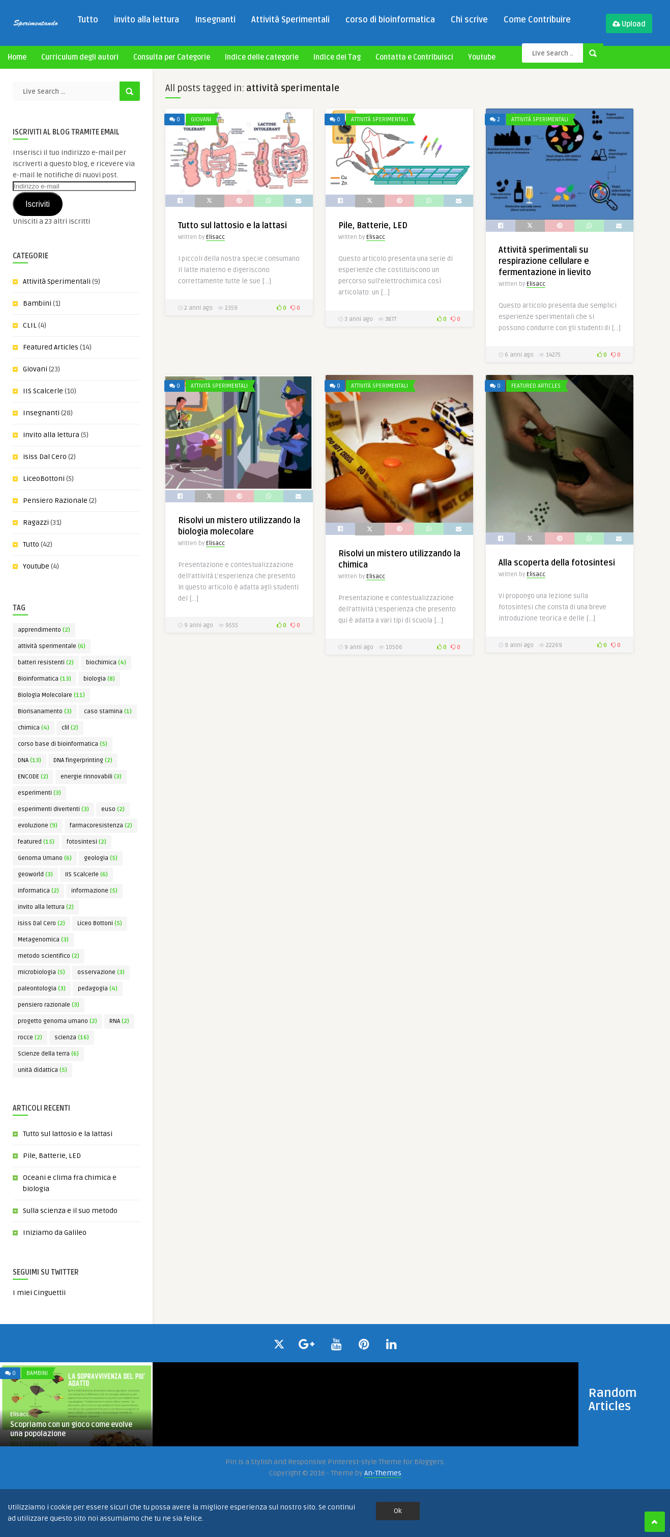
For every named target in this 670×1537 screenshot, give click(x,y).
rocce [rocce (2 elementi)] (30, 1037)
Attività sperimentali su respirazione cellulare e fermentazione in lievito (545, 261)
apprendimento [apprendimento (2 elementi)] (44, 630)
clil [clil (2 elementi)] (70, 728)
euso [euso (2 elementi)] (113, 809)
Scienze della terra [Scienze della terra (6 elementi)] (48, 1054)
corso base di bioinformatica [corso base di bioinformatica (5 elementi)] (62, 744)
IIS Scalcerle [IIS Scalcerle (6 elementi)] (86, 874)
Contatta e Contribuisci (414, 57)
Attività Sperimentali (290, 20)
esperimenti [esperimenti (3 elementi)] (39, 793)
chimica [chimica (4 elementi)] (33, 728)
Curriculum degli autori (80, 57)
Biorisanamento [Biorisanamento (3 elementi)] (45, 711)
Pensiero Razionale (55, 500)
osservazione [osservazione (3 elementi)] (101, 972)
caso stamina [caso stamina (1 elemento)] (108, 711)
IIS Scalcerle (43, 391)
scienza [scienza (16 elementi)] (71, 1037)
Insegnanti (215, 20)
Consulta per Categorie (171, 57)
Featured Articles (50, 347)
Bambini (37, 303)
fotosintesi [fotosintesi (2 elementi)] (86, 842)
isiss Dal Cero (45, 456)
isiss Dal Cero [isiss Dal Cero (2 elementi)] (41, 923)
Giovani (35, 369)
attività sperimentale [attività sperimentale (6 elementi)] (51, 646)
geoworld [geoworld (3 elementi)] (35, 874)
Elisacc (215, 237)
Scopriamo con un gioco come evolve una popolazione (71, 1429)
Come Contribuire (537, 20)
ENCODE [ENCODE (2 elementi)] (33, 776)
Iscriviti (37, 204)
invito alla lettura (146, 20)
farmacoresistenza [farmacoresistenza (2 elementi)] (101, 825)
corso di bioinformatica (390, 20)
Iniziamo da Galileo (54, 1232)
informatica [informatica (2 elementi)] (38, 891)
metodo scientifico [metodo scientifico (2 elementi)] (48, 956)
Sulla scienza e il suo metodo (70, 1210)
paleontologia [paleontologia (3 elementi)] (42, 988)
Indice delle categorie (262, 57)
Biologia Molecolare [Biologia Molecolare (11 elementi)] (51, 695)
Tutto (88, 20)
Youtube (482, 57)
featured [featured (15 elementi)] (36, 842)
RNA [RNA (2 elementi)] (119, 1021)
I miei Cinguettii (39, 1292)
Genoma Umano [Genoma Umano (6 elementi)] (45, 858)
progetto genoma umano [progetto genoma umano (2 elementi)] (57, 1021)
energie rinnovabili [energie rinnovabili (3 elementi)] (91, 776)
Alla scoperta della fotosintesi (557, 563)
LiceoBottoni (44, 478)
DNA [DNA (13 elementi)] (29, 760)
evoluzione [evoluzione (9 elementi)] (37, 825)
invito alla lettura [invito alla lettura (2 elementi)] (46, 907)
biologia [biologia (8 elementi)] (99, 679)
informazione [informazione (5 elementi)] (94, 891)
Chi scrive (469, 20)
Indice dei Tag (337, 57)
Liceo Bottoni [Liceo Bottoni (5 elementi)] (99, 923)
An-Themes (382, 1473)
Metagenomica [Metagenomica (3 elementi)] (43, 939)
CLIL (30, 325)
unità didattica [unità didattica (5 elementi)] (42, 1070)
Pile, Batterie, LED (52, 1155)
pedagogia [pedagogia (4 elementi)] (98, 988)
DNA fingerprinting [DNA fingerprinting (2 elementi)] (82, 760)
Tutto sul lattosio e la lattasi (67, 1133)
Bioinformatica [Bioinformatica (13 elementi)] (44, 679)
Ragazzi (36, 522)
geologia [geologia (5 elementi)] (101, 858)
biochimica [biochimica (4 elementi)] (106, 662)
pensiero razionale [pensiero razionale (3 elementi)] (48, 1005)
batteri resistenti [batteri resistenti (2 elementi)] (46, 662)
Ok (398, 1510)
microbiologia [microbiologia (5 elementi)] (41, 972)
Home (17, 57)
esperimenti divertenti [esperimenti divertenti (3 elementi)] (53, 809)
